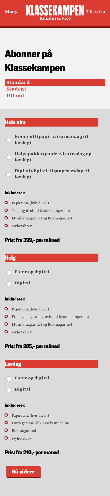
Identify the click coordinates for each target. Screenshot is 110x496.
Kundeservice (55, 13)
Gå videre (23, 471)
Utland (15, 96)
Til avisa (95, 12)
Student (16, 89)
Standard (18, 82)
